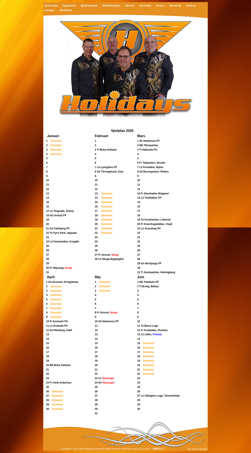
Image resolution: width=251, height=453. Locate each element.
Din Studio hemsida (197, 449)
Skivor (130, 5)
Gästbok (65, 10)
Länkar (49, 10)
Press (160, 5)
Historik (175, 5)
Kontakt (145, 5)
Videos (191, 5)
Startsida (51, 5)
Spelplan (69, 5)
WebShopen (111, 5)
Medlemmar (89, 5)
